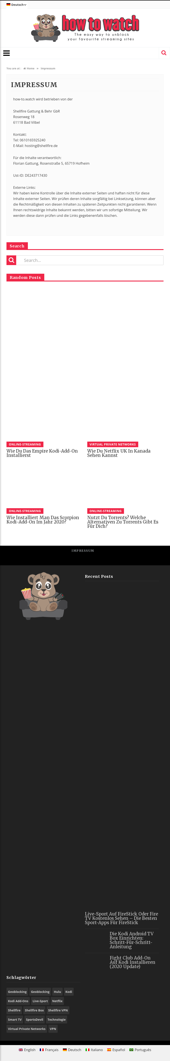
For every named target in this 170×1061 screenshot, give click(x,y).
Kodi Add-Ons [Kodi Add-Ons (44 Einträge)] (18, 1001)
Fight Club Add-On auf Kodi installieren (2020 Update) (132, 962)
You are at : (13, 68)
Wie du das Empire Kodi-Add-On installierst (42, 453)
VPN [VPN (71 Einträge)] (53, 1029)
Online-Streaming (25, 444)
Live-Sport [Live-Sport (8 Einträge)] (40, 1001)
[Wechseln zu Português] (140, 1050)
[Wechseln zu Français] (49, 1050)
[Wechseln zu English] (27, 1050)
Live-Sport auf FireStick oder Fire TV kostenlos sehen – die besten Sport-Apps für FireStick (121, 918)
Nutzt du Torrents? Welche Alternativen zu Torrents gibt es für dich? (122, 522)
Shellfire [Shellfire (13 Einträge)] (14, 1010)
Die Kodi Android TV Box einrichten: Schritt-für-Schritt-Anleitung (132, 940)
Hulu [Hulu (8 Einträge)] (57, 992)
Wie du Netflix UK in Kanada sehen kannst (119, 453)
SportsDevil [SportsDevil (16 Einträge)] (34, 1019)
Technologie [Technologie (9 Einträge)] (57, 1019)
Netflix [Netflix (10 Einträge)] (57, 1001)
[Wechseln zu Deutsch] (72, 1050)
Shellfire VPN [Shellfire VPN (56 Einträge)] (58, 1010)
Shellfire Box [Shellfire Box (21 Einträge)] (34, 1010)
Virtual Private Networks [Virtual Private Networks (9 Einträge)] (27, 1029)
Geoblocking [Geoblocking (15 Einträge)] (40, 992)
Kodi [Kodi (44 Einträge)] (68, 992)
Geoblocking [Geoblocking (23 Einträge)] (17, 992)
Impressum (82, 551)
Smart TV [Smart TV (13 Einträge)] (15, 1019)
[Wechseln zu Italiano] (94, 1050)
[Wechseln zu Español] (116, 1050)
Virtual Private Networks (113, 444)
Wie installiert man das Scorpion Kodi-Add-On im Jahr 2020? (42, 520)
